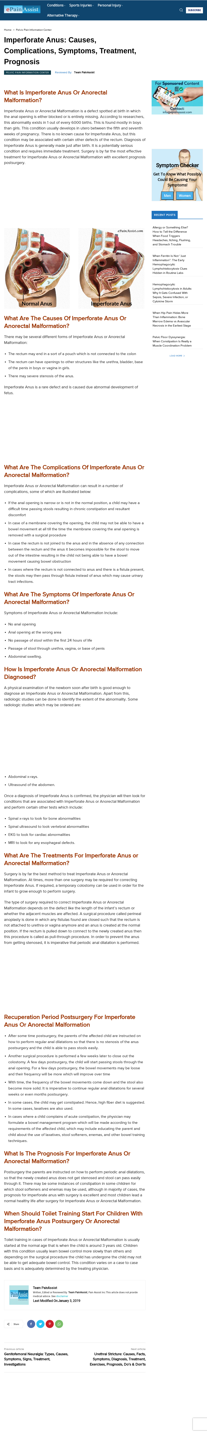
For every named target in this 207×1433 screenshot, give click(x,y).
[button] (181, 10)
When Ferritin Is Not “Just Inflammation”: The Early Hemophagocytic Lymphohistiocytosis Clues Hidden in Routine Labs (170, 264)
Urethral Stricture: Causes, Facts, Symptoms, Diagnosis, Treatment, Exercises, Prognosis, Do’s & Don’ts (118, 1359)
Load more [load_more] (177, 356)
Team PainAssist (84, 72)
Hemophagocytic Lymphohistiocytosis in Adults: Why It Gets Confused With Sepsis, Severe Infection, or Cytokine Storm (172, 293)
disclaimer (62, 1296)
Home (8, 30)
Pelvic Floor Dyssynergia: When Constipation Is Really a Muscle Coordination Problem (172, 341)
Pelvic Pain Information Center (34, 30)
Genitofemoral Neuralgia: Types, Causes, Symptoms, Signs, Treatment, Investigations (36, 1359)
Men (167, 195)
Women (185, 195)
